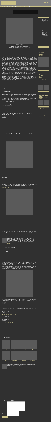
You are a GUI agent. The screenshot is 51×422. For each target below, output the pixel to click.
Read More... (9, 243)
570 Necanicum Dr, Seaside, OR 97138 (7, 109)
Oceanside (6, 349)
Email (2, 413)
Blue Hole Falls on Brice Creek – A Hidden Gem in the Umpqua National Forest (45, 34)
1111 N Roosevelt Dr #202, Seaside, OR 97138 (9, 314)
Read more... (9, 367)
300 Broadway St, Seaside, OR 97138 (7, 322)
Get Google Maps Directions (6, 187)
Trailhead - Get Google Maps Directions (7, 139)
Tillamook (15, 349)
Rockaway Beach (24, 360)
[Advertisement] (19, 52)
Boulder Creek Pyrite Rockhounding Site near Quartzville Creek (45, 25)
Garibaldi (6, 360)
